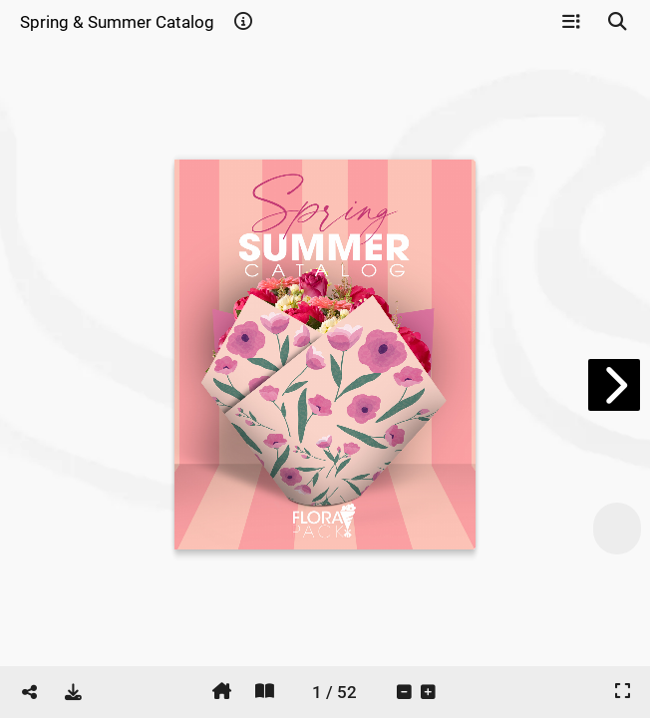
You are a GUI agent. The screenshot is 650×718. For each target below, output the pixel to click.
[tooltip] (243, 22)
